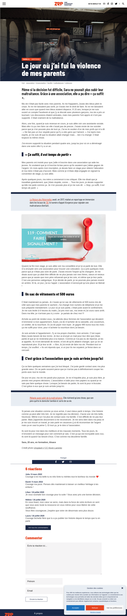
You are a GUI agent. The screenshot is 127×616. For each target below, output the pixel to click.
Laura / (28, 516)
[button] (122, 588)
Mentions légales (95, 612)
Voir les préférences (114, 608)
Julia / (28, 474)
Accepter (75, 608)
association (30, 83)
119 (47, 202)
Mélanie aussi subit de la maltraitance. (46, 397)
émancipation (41, 83)
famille (49, 83)
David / (28, 482)
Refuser (95, 608)
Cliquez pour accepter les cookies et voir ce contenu (63, 238)
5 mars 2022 (37, 482)
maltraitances (59, 83)
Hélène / (29, 500)
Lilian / (28, 492)
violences (68, 83)
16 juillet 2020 (38, 492)
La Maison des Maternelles (41, 199)
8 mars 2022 (36, 474)
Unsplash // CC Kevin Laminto (48, 448)
